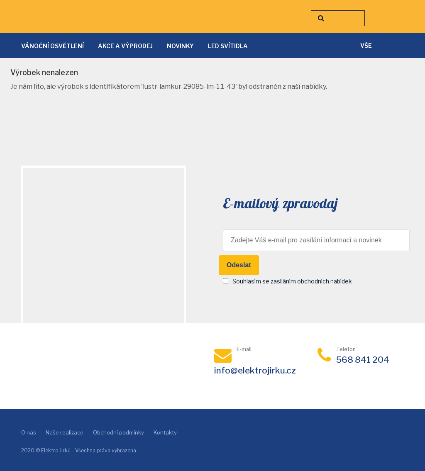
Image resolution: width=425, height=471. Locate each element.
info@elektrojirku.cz (255, 370)
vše (366, 45)
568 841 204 (362, 359)
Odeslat (239, 264)
